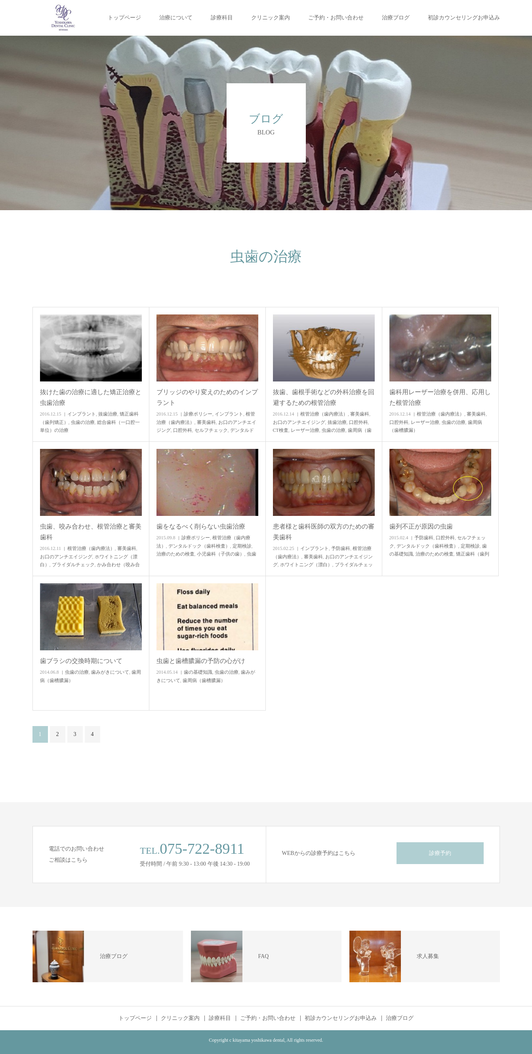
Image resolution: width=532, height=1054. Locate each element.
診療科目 (222, 18)
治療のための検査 (175, 554)
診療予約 (440, 853)
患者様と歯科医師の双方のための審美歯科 (323, 531)
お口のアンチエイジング (299, 422)
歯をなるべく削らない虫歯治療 (200, 526)
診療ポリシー (198, 414)
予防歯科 (340, 548)
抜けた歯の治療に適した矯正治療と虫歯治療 (90, 397)
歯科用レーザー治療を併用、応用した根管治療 (440, 397)
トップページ (124, 18)
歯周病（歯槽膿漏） (204, 680)
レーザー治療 (305, 430)
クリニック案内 (270, 18)
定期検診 (242, 546)
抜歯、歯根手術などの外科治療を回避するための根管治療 (323, 397)
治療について (176, 18)
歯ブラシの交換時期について (81, 660)
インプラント (81, 414)
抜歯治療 (107, 414)
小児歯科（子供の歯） (220, 554)
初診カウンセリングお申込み (464, 18)
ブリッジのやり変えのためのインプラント (207, 397)
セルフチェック (211, 430)
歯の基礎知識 (198, 672)
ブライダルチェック (73, 564)
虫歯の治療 (83, 422)
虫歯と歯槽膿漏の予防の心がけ (200, 660)
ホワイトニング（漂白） (306, 564)
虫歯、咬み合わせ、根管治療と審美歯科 (90, 531)
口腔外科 (182, 430)
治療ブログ (396, 18)
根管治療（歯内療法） (324, 414)
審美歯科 (206, 422)
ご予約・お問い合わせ (336, 18)
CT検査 (280, 430)
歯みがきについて (110, 672)
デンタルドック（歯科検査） (199, 546)
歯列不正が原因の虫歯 (421, 526)
